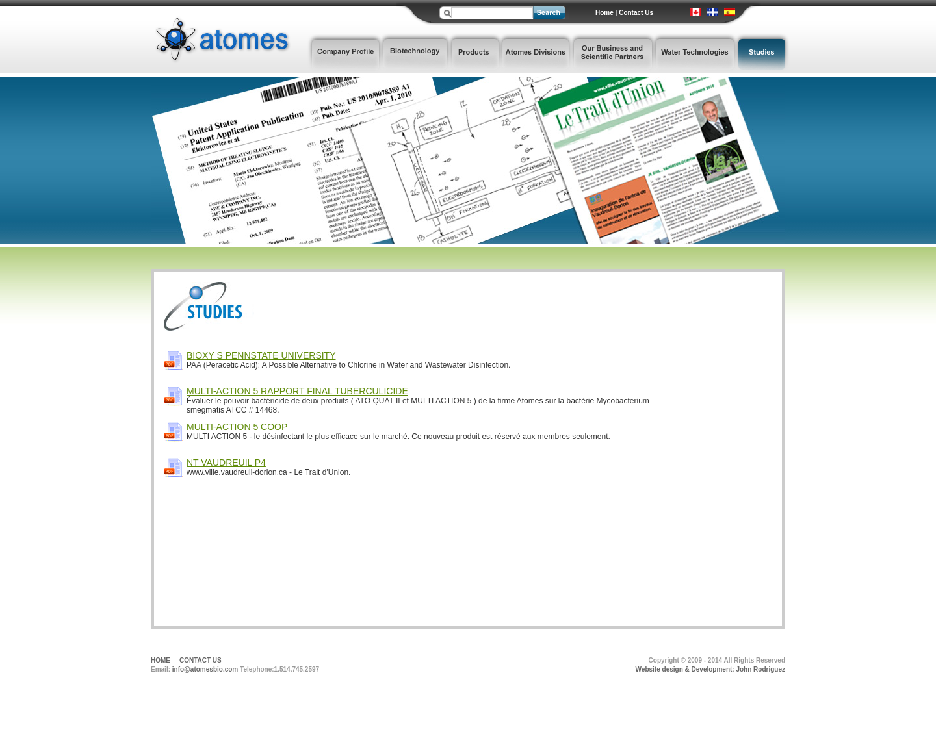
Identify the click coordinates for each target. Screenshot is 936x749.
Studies (763, 53)
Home (604, 12)
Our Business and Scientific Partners (612, 53)
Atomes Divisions (535, 53)
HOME (160, 660)
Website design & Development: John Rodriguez (710, 669)
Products (474, 53)
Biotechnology (415, 53)
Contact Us (636, 12)
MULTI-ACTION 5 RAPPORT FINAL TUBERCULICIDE (297, 391)
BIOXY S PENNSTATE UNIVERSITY (261, 355)
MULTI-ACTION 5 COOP (237, 427)
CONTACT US (200, 660)
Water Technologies (695, 53)
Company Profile (344, 53)
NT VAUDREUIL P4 (226, 462)
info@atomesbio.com (205, 669)
